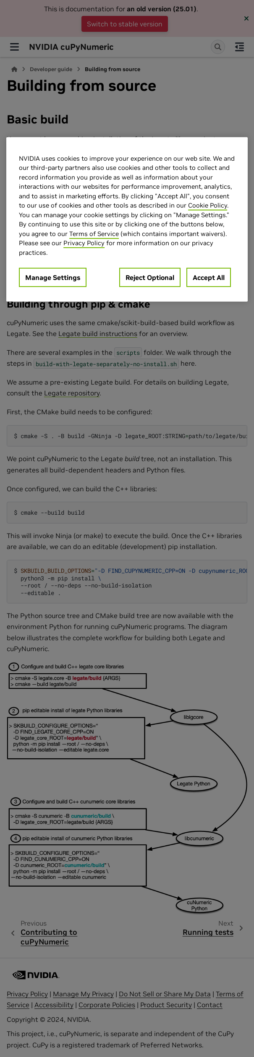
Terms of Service (94, 234)
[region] (127, 219)
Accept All (209, 277)
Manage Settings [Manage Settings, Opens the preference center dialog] (52, 277)
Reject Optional (150, 277)
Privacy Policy (84, 243)
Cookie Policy (207, 205)
